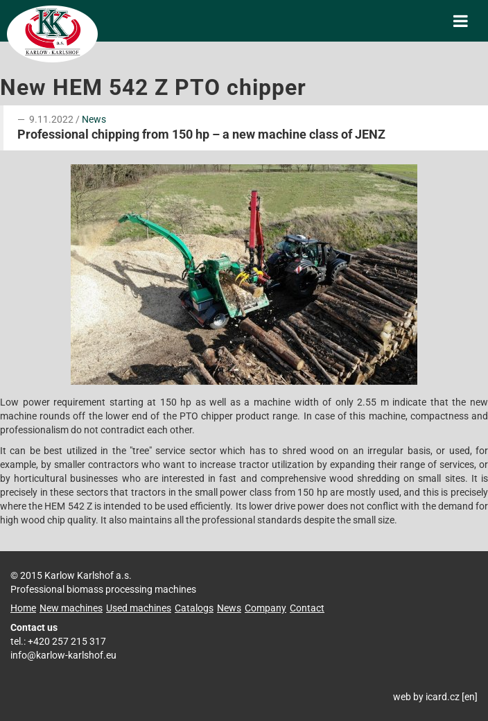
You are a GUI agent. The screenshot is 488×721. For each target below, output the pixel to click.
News (94, 119)
